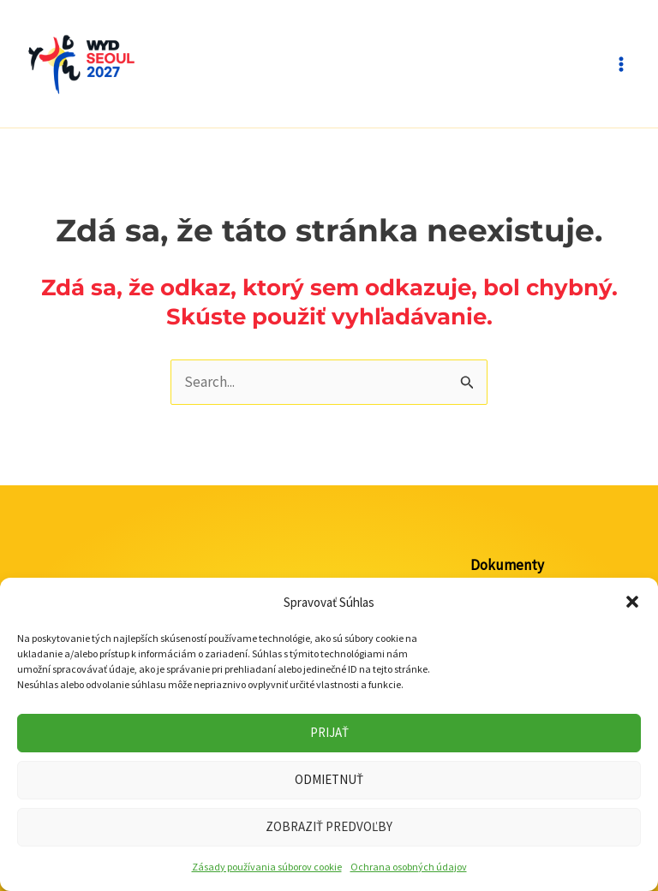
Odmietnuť (329, 779)
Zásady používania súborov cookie (267, 866)
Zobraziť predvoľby (329, 826)
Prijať (329, 732)
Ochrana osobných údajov (408, 866)
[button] (632, 601)
